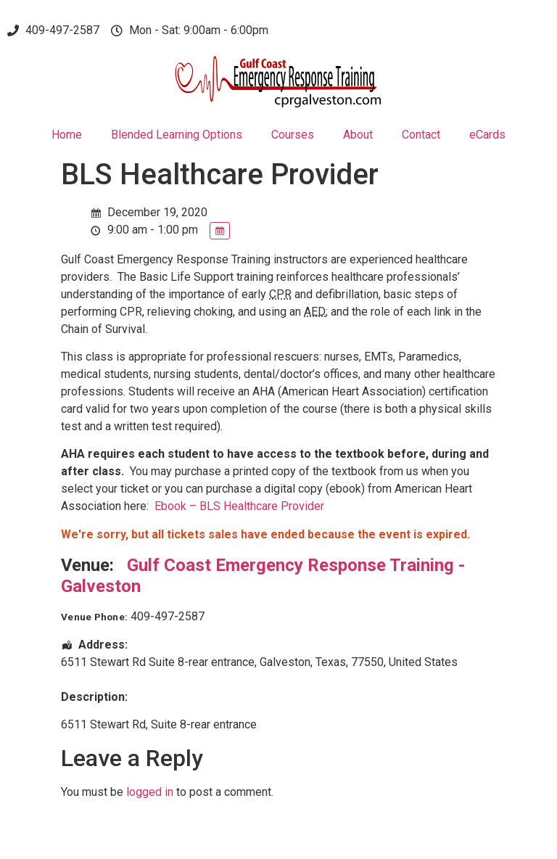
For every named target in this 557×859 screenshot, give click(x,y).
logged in (149, 792)
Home (66, 134)
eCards (487, 134)
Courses (292, 134)
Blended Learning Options (176, 134)
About (358, 134)
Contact (421, 134)
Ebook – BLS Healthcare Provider (239, 506)
